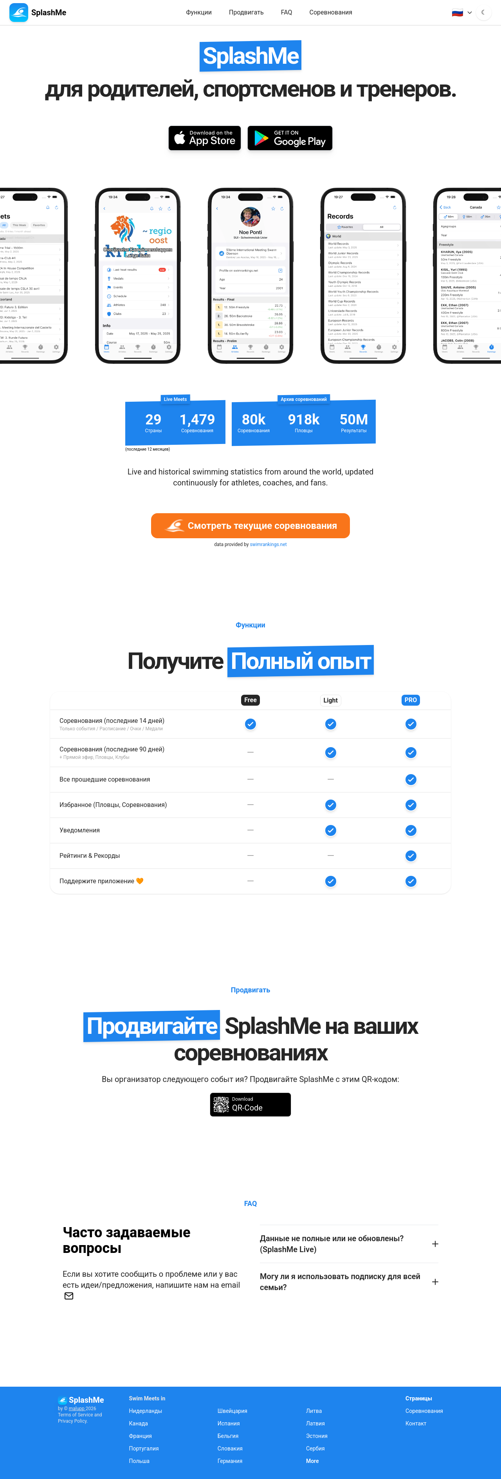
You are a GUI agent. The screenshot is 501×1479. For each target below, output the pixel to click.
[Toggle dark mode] (484, 12)
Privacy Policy (72, 1421)
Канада (138, 1423)
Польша (139, 1461)
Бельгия (228, 1436)
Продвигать (246, 12)
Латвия (315, 1423)
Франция (140, 1436)
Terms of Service (75, 1415)
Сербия (315, 1448)
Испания (229, 1423)
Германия (230, 1461)
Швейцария (232, 1411)
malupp (77, 1408)
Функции (199, 12)
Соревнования (330, 12)
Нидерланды (145, 1411)
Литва (314, 1411)
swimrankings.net (268, 544)
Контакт (415, 1423)
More (312, 1461)
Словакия (230, 1448)
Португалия (144, 1448)
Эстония (317, 1436)
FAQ (286, 12)
